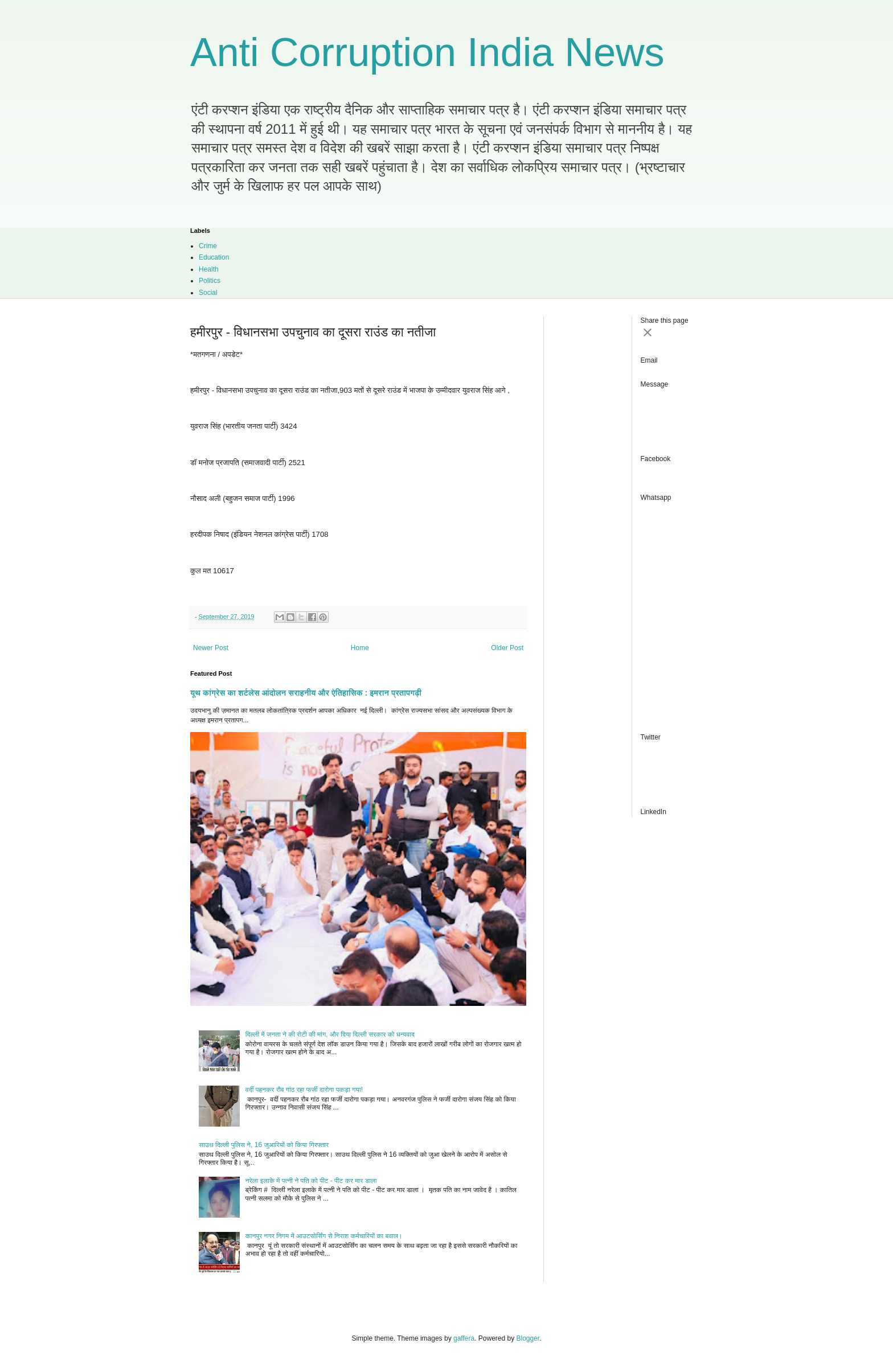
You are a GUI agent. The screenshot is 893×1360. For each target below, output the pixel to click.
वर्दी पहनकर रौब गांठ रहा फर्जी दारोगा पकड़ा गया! (304, 1090)
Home (360, 648)
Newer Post (210, 648)
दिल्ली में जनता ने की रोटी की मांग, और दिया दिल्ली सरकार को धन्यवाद (330, 1034)
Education (214, 257)
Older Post (507, 648)
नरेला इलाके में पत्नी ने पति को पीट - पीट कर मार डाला (311, 1181)
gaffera (463, 1338)
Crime (208, 246)
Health (209, 269)
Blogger (528, 1338)
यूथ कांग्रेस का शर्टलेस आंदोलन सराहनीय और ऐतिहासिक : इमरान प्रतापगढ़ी (305, 692)
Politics (209, 281)
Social (208, 293)
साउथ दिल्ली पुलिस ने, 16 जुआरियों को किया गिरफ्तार (264, 1145)
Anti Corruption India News (427, 52)
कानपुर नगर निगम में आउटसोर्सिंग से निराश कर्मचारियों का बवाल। (324, 1236)
